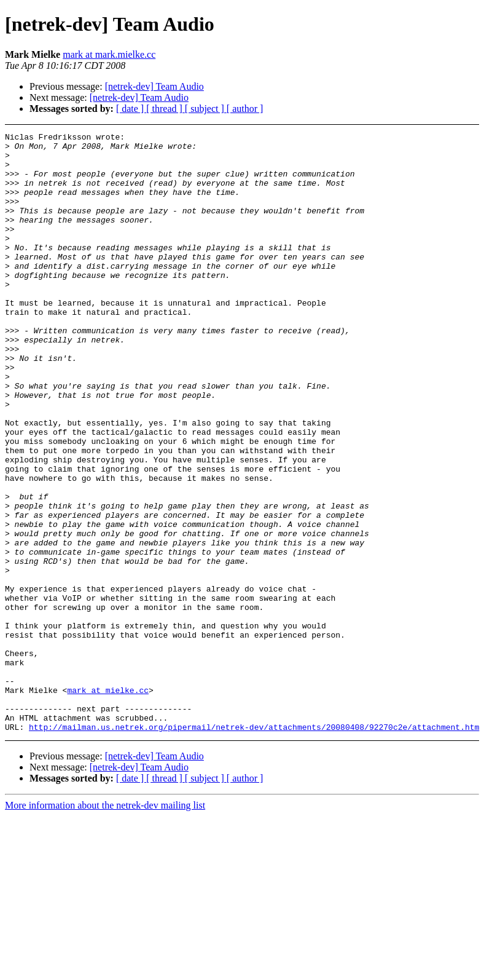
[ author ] (245, 108)
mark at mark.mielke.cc (109, 54)
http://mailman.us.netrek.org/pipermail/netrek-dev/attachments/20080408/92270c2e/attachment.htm (254, 846)
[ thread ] (165, 108)
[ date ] (131, 108)
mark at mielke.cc (108, 802)
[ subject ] (206, 108)
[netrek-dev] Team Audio (154, 86)
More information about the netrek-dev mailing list (105, 925)
